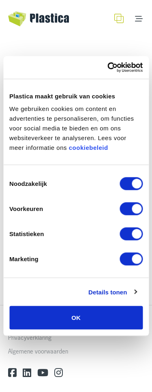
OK (76, 317)
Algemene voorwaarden (38, 351)
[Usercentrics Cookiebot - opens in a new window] (108, 67)
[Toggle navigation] (139, 19)
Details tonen (107, 291)
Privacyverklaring (29, 337)
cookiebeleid (88, 147)
